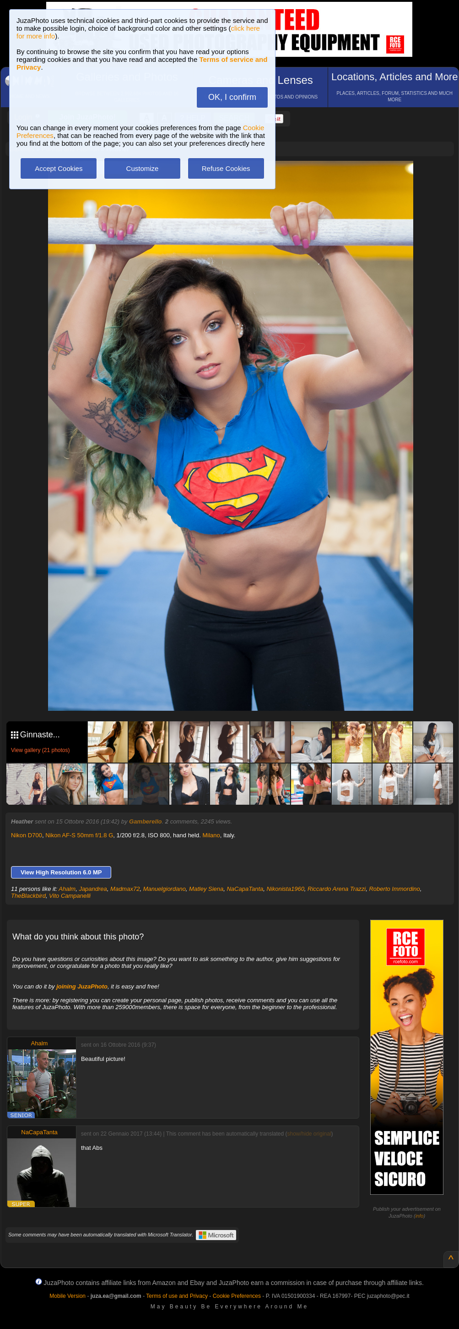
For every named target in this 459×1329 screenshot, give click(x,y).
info (420, 1216)
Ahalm (67, 888)
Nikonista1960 (285, 888)
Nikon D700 (26, 835)
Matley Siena (206, 888)
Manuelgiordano (164, 888)
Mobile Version (67, 1296)
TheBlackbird (28, 895)
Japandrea (93, 888)
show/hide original (309, 1134)
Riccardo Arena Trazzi (337, 888)
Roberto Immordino (394, 888)
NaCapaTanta (245, 888)
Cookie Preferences (237, 1296)
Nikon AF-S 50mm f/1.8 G (79, 835)
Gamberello (145, 821)
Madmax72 (125, 888)
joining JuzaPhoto (82, 986)
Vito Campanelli (70, 895)
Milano (211, 835)
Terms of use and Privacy (177, 1296)
